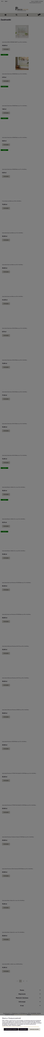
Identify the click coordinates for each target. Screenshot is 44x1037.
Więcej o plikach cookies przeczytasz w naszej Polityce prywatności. (20, 1026)
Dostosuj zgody (23, 1029)
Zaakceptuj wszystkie (34, 1029)
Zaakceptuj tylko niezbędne (11, 1029)
